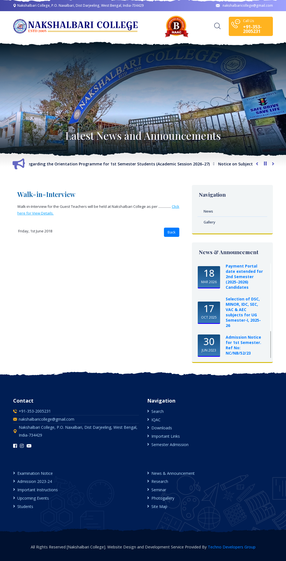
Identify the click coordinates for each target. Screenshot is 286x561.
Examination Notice (35, 473)
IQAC (156, 419)
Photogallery (162, 498)
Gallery (209, 222)
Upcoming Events (33, 498)
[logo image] (76, 26)
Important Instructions (37, 489)
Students (25, 506)
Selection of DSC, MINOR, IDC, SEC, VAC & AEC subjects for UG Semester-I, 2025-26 (243, 312)
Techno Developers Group (232, 547)
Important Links (165, 436)
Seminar (158, 489)
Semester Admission (170, 444)
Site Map (159, 506)
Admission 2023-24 (34, 481)
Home (132, 125)
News (154, 125)
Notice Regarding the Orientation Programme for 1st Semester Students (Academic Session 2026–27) (114, 164)
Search (157, 411)
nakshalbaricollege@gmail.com (244, 5)
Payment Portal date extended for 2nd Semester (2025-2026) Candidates (244, 276)
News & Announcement (173, 473)
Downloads (161, 427)
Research (159, 481)
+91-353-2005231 (35, 411)
